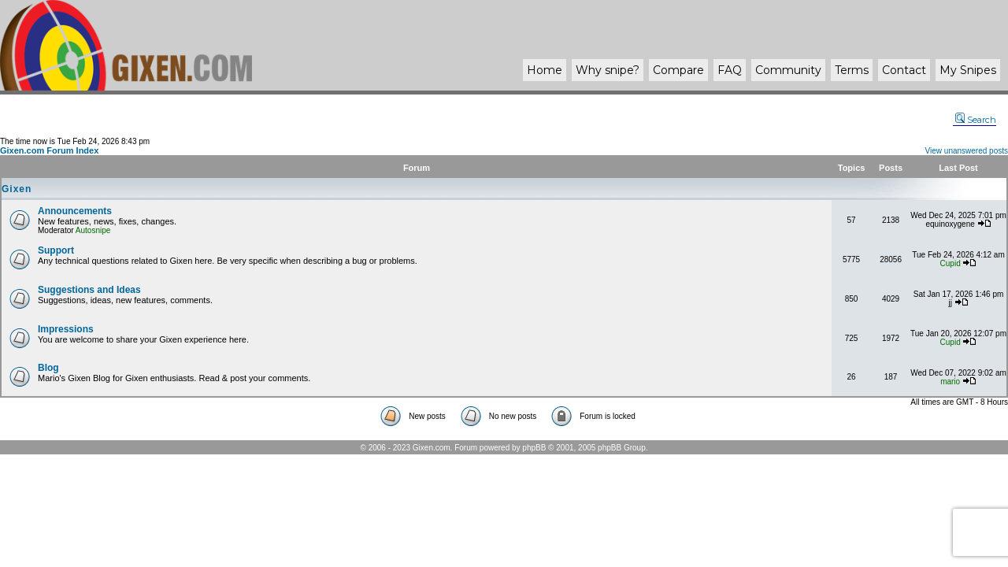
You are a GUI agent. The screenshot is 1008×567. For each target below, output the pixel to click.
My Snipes (967, 70)
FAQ (729, 70)
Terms (852, 70)
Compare (678, 70)
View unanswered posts (966, 150)
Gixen (17, 189)
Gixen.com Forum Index (49, 150)
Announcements (75, 211)
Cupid (950, 263)
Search (975, 119)
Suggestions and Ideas (89, 289)
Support (56, 250)
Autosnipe (93, 230)
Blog (48, 367)
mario (950, 381)
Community (788, 70)
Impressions (66, 329)
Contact (904, 70)
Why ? (607, 70)
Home (544, 70)
